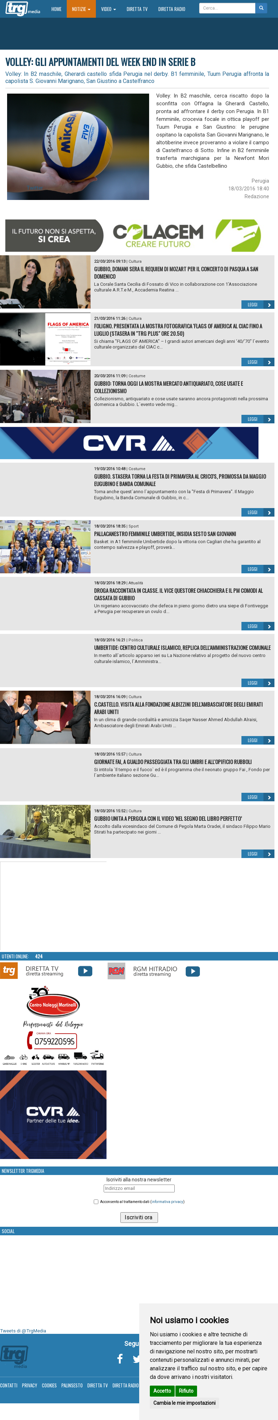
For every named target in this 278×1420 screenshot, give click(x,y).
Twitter (35, 188)
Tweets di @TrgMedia (23, 1330)
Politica (136, 640)
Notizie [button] (81, 8)
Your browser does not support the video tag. (53, 906)
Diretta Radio (171, 8)
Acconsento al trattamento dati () (142, 1202)
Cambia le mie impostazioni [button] (184, 1403)
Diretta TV (137, 8)
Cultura (135, 261)
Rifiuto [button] (186, 1391)
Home (59, 8)
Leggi (261, 304)
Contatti (8, 1385)
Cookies (49, 1385)
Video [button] (108, 8)
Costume (137, 376)
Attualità (136, 583)
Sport (133, 526)
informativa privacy (167, 1202)
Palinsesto (72, 1385)
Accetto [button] (162, 1391)
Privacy (29, 1385)
